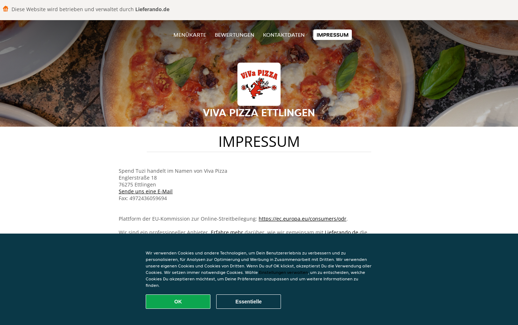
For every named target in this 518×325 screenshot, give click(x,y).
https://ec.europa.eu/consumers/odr (302, 218)
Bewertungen (234, 35)
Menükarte (189, 35)
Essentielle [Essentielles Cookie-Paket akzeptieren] (248, 301)
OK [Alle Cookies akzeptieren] (178, 301)
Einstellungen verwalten (283, 272)
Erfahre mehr (227, 232)
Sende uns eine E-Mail (146, 191)
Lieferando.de (341, 232)
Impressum (333, 35)
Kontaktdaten (284, 35)
